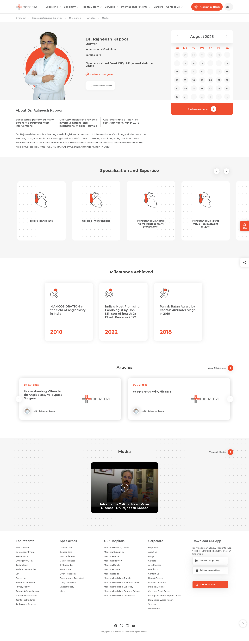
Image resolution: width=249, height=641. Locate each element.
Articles (91, 18)
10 (185, 71)
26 (202, 88)
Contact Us (173, 6)
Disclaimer (21, 578)
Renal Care (65, 569)
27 (210, 88)
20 (210, 80)
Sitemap (152, 604)
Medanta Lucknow (113, 561)
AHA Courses (154, 565)
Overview (21, 18)
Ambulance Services (26, 604)
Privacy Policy (23, 587)
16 (177, 80)
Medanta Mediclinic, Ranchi (117, 578)
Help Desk (153, 547)
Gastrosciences (67, 561)
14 (219, 71)
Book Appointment (202, 109)
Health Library (90, 6)
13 (210, 71)
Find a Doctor (22, 547)
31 (185, 96)
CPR (18, 574)
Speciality (70, 6)
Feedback (153, 569)
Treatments (22, 556)
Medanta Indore (112, 569)
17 (185, 80)
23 (177, 88)
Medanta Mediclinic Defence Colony (122, 591)
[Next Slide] (226, 171)
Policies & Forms (156, 587)
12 (202, 71)
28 (218, 88)
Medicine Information (26, 595)
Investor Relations (157, 582)
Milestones (75, 18)
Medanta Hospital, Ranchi (116, 547)
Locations (52, 6)
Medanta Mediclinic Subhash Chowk (121, 582)
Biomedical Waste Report (161, 600)
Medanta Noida (111, 574)
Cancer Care (66, 552)
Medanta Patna (111, 556)
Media (105, 18)
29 (227, 88)
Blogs (151, 556)
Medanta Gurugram (114, 552)
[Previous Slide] (217, 171)
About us (152, 552)
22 (227, 80)
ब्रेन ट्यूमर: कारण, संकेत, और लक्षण (152, 391)
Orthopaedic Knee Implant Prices (164, 595)
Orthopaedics (66, 565)
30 (177, 96)
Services (110, 6)
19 (202, 80)
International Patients (134, 6)
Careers (158, 6)
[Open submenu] (78, 7)
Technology (22, 565)
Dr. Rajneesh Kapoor (45, 411)
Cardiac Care (66, 547)
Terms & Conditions (25, 582)
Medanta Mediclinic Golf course (119, 595)
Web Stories (154, 608)
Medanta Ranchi (112, 565)
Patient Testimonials (26, 569)
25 (193, 88)
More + (63, 591)
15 (227, 71)
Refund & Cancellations (27, 591)
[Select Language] (229, 7)
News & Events (155, 578)
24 (185, 88)
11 (193, 71)
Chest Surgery (67, 587)
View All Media (221, 452)
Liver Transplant (68, 574)
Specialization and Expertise (47, 18)
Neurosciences (67, 556)
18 (194, 80)
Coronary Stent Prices (159, 591)
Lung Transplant (68, 582)
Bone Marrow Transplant (72, 578)
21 (219, 80)
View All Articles (220, 368)
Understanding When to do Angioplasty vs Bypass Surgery (43, 394)
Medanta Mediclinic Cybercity (118, 587)
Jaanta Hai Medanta (25, 600)
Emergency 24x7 (24, 561)
